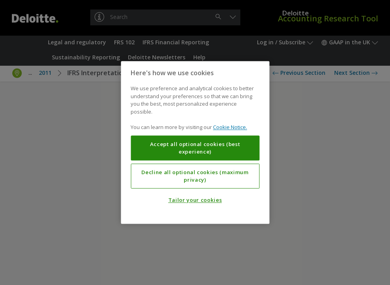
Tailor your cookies (195, 200)
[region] (195, 142)
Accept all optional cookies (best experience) (195, 148)
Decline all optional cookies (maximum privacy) (194, 176)
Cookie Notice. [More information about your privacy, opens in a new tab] (230, 127)
